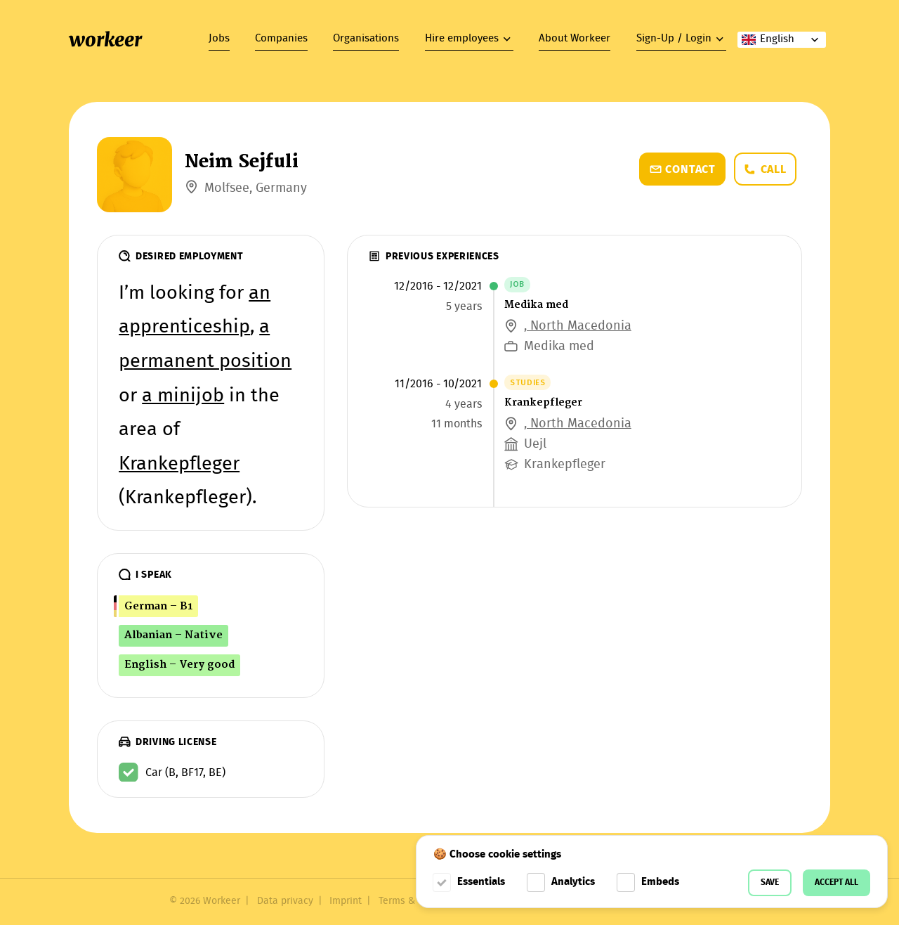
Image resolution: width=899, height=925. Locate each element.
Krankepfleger (179, 464)
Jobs (219, 39)
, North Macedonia (577, 326)
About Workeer (574, 39)
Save (770, 882)
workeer (105, 39)
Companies (281, 39)
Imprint (345, 901)
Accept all (836, 882)
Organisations (366, 39)
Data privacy (285, 901)
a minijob (183, 396)
